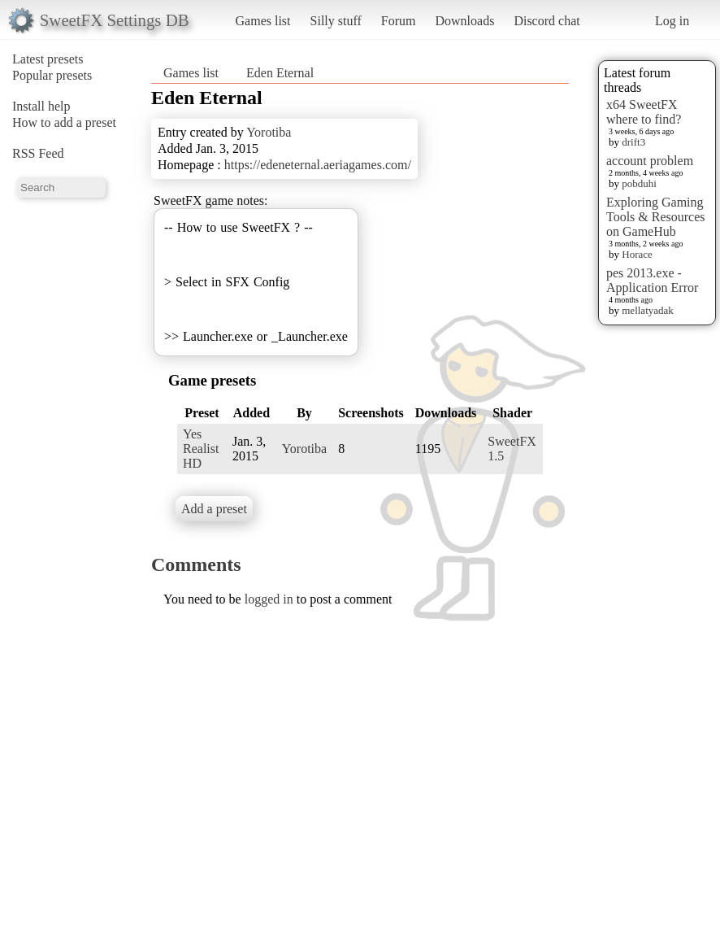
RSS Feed (38, 153)
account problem (649, 161)
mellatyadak (648, 310)
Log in (672, 21)
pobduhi (639, 183)
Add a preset (214, 509)
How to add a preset (64, 122)
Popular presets (52, 75)
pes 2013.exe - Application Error (652, 280)
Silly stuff (336, 21)
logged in (269, 599)
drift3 (633, 142)
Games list (263, 21)
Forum (398, 21)
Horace (637, 254)
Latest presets (48, 59)
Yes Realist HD (201, 448)
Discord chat (546, 21)
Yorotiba (268, 132)
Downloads (464, 21)
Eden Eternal (280, 73)
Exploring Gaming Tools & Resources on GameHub (655, 216)
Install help (41, 106)
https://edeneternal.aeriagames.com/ (317, 165)
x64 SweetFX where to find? (643, 112)
